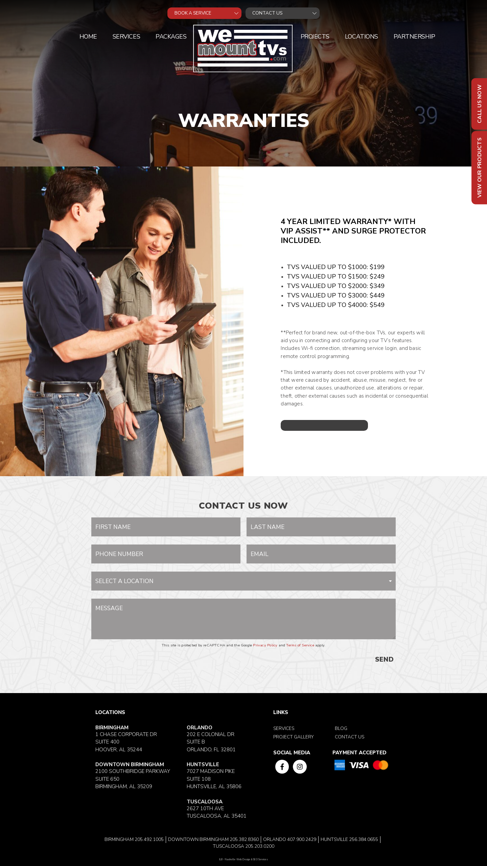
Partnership (414, 36)
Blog (341, 728)
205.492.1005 (149, 839)
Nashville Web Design (237, 859)
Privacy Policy (265, 645)
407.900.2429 (301, 839)
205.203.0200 (259, 846)
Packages (171, 36)
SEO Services (260, 859)
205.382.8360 (244, 839)
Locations (361, 36)
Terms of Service (300, 645)
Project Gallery (293, 737)
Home (88, 36)
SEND (384, 659)
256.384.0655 (363, 839)
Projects (315, 36)
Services (126, 36)
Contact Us (349, 737)
